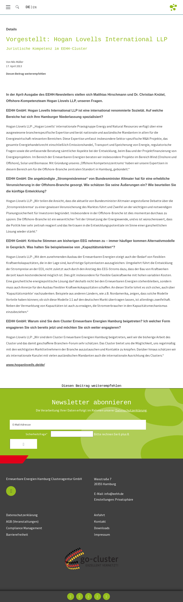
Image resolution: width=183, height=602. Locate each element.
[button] (11, 491)
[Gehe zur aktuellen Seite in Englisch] (35, 7)
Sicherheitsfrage (29, 434)
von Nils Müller (14, 62)
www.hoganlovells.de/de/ (25, 365)
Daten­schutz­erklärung (131, 410)
